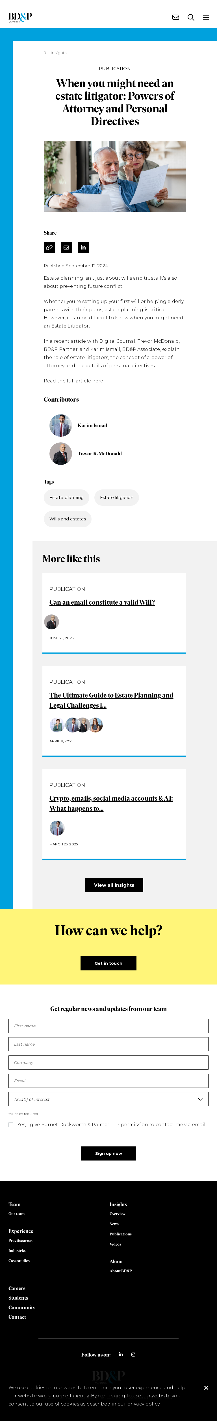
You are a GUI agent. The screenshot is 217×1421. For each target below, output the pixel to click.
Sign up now (108, 1153)
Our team (16, 1213)
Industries (17, 1250)
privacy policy (143, 1404)
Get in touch (108, 963)
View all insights (114, 885)
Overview (118, 1213)
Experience (20, 1231)
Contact (17, 1317)
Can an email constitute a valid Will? (102, 602)
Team (14, 1204)
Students (18, 1298)
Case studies (19, 1261)
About (116, 1262)
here (97, 381)
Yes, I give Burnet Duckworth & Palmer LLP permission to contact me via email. (112, 1124)
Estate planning (66, 497)
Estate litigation (116, 497)
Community (21, 1307)
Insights (58, 53)
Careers (16, 1288)
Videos (115, 1244)
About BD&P (121, 1271)
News (114, 1224)
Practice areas (20, 1240)
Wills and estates (67, 519)
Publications (121, 1234)
